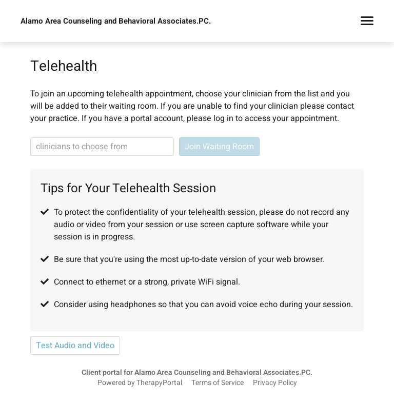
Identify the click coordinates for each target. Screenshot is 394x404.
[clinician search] (102, 146)
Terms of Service (217, 383)
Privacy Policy (275, 383)
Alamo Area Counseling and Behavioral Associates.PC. (116, 21)
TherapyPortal (159, 383)
